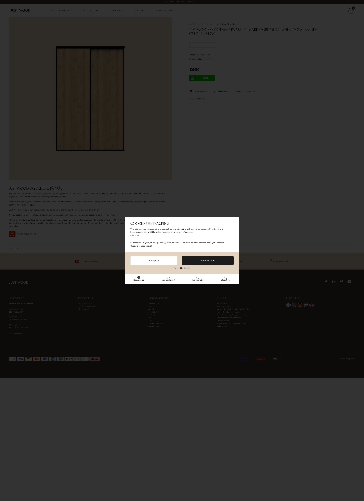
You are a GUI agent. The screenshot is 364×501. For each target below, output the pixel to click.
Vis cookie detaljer (182, 268)
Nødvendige (138, 280)
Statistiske (226, 280)
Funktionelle (197, 280)
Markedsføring (168, 280)
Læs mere (134, 235)
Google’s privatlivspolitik (141, 246)
